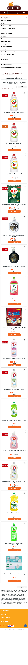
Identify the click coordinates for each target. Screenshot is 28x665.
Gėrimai (3, 38)
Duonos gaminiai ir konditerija (9, 31)
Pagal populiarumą (9, 87)
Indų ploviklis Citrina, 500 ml (14, 512)
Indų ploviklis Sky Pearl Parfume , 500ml (14, 266)
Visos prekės (5, 18)
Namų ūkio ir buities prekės (8, 51)
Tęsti (16, 584)
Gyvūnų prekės (5, 49)
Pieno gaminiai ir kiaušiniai (8, 28)
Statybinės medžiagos (7, 70)
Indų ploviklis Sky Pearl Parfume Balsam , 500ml (14, 236)
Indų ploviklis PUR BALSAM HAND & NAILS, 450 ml (14, 451)
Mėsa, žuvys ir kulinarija (7, 33)
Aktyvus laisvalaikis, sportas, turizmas (11, 57)
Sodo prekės (4, 59)
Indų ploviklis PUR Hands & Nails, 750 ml (14, 358)
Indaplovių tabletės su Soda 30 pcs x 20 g (14, 574)
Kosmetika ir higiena (6, 46)
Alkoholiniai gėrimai (6, 41)
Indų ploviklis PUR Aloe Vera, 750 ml (14, 389)
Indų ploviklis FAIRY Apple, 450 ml (14, 143)
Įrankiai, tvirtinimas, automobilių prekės (11, 62)
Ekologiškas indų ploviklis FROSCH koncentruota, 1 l (14, 544)
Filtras (22, 86)
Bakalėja (3, 36)
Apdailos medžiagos (6, 64)
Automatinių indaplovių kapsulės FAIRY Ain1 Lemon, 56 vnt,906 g (14, 205)
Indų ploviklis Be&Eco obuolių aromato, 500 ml (14, 420)
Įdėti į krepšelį (14, 119)
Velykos (3, 23)
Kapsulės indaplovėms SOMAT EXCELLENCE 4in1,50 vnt (14, 328)
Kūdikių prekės (5, 44)
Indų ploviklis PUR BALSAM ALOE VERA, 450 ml (14, 482)
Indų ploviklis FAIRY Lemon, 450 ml (14, 174)
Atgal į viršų (22, 587)
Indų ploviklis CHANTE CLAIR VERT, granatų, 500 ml (14, 297)
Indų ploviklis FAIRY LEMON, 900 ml (14, 112)
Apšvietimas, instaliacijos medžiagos (11, 67)
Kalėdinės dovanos (6, 20)
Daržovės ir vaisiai (6, 25)
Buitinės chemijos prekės (7, 54)
